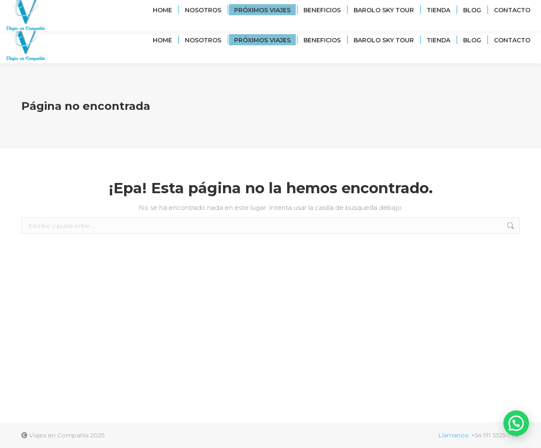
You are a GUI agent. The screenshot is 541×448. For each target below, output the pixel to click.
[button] (516, 423)
